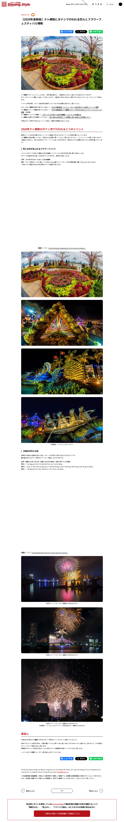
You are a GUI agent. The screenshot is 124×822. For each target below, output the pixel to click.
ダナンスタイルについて (77, 4)
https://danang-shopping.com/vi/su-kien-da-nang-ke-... (67, 248)
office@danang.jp (62, 772)
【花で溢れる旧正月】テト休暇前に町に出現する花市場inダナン (70, 117)
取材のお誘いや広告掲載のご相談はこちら (63, 813)
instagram (93, 4)
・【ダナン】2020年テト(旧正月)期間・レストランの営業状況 (61, 115)
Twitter (96, 4)
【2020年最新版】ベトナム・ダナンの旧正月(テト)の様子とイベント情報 (75, 107)
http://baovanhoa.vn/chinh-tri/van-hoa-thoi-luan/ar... (50, 553)
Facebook (98, 4)
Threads (101, 4)
